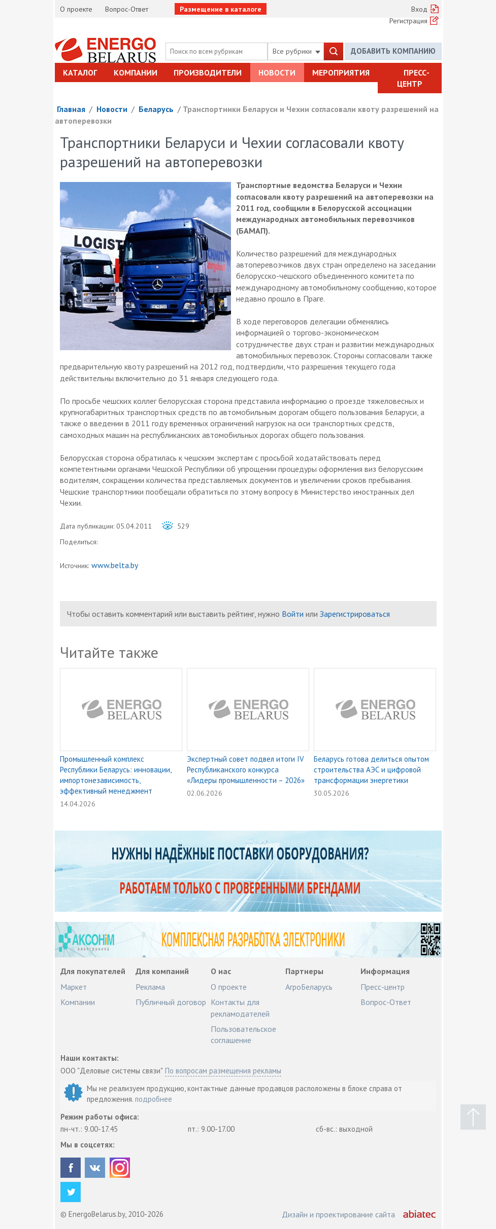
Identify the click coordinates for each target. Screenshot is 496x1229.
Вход (419, 9)
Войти (293, 614)
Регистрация (408, 20)
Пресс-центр (413, 78)
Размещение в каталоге (220, 9)
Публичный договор (171, 1002)
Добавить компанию (393, 51)
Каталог (80, 72)
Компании (135, 72)
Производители (208, 72)
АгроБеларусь (309, 987)
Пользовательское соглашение (243, 1034)
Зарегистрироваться (355, 614)
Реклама (150, 987)
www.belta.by (114, 565)
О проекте (76, 9)
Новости (276, 72)
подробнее (153, 1099)
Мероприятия (341, 72)
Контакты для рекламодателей (240, 1007)
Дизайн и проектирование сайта (338, 1214)
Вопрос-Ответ (126, 9)
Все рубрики (296, 51)
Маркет (73, 987)
